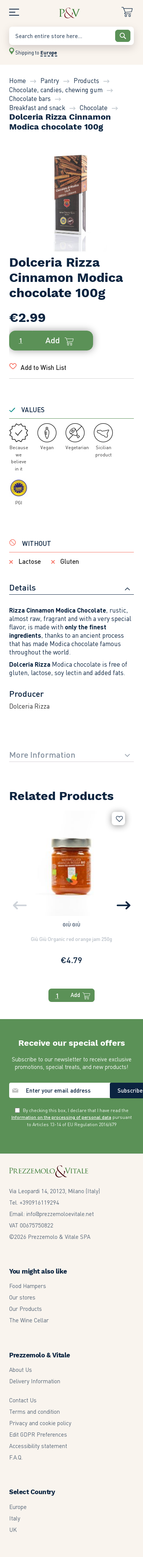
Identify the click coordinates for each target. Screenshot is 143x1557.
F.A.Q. (15, 1457)
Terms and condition (34, 1411)
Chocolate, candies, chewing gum (56, 89)
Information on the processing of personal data (61, 1117)
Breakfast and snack (37, 107)
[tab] (71, 588)
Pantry (49, 80)
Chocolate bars (30, 98)
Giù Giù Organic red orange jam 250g (71, 938)
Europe (18, 1507)
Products (86, 80)
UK (13, 1529)
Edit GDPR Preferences (38, 1434)
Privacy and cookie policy (40, 1423)
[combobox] (71, 36)
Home (17, 80)
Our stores (22, 1297)
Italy (14, 1518)
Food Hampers (27, 1286)
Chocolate (94, 107)
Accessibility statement (38, 1446)
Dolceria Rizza (29, 706)
